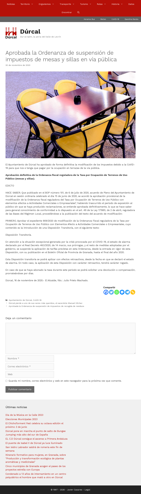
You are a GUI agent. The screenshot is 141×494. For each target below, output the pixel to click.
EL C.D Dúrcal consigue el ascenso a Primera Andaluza (36, 438)
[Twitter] (111, 292)
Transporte (68, 4)
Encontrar (67, 12)
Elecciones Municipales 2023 (21, 419)
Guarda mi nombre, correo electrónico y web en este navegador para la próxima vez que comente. (65, 380)
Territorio (28, 4)
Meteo (103, 19)
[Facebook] (106, 292)
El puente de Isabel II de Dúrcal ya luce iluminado (34, 443)
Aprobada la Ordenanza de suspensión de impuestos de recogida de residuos (46, 306)
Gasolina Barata (131, 19)
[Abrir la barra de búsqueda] (78, 12)
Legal (87, 489)
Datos (131, 4)
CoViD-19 (115, 19)
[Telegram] (127, 292)
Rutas (103, 4)
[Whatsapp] (116, 292)
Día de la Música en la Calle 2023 (24, 415)
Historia (119, 4)
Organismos (48, 4)
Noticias (11, 4)
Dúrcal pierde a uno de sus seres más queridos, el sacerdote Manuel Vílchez (45, 303)
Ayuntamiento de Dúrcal (20, 300)
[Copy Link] (132, 292)
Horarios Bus (89, 19)
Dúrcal (30, 31)
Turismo (87, 4)
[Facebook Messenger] (122, 292)
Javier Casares (74, 489)
